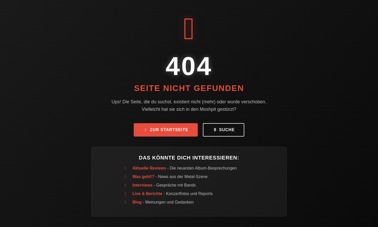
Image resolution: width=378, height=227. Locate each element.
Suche (223, 130)
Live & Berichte (147, 193)
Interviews (142, 185)
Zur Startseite (165, 130)
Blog (137, 202)
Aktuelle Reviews (149, 168)
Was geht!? (143, 176)
